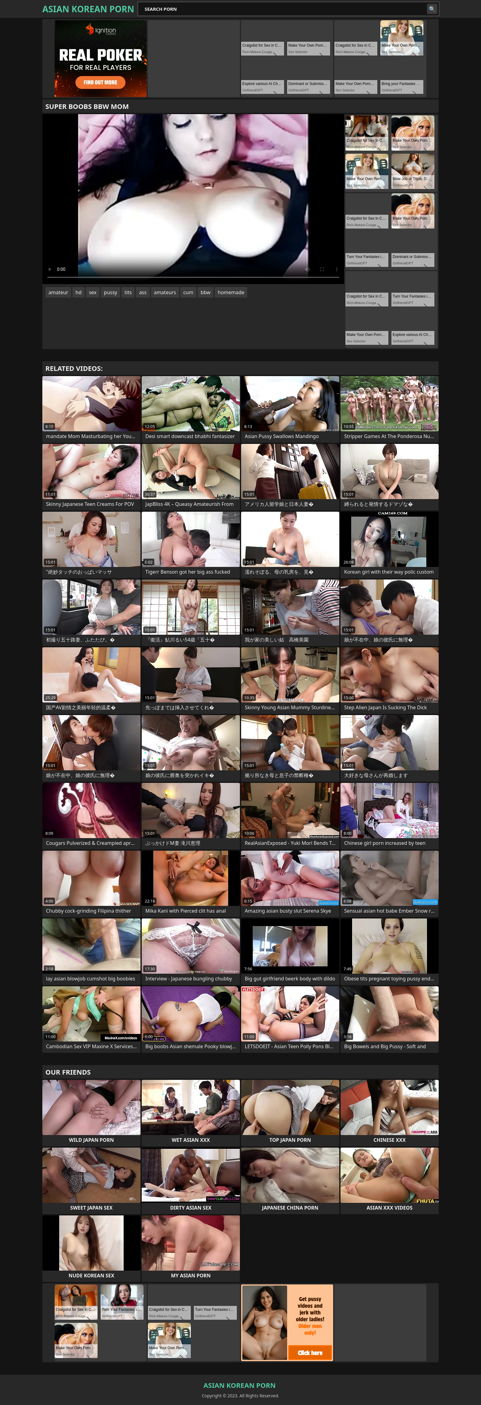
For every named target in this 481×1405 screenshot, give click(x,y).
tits (128, 292)
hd (78, 292)
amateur (58, 292)
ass (142, 292)
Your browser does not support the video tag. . (193, 199)
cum (188, 292)
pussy (110, 292)
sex (93, 292)
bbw (205, 292)
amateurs (165, 292)
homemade (231, 292)
